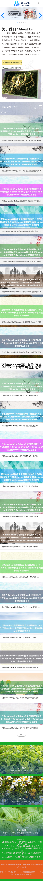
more (38, 108)
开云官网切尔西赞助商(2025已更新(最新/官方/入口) (22, 854)
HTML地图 (23, 867)
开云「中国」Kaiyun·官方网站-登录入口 (22, 846)
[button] (40, 15)
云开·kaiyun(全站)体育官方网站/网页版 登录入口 (22, 849)
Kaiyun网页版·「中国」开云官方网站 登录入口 (22, 857)
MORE (21, 735)
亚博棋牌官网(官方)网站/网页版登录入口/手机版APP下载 (22, 843)
